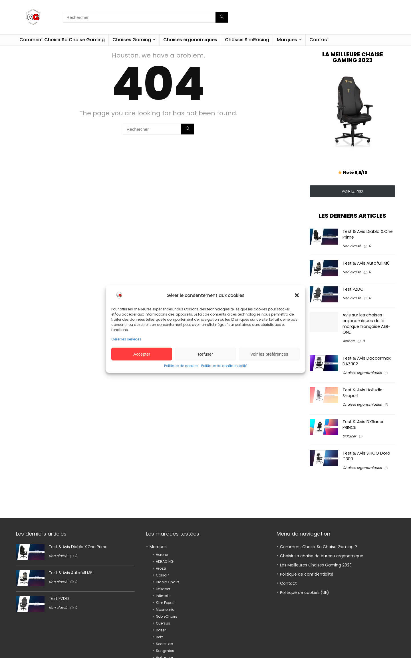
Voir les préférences (269, 354)
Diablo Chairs (168, 582)
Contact (319, 39)
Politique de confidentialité (224, 365)
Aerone (348, 340)
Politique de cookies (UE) (304, 592)
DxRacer (349, 436)
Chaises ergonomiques (190, 39)
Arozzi (161, 568)
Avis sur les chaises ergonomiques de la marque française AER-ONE (366, 323)
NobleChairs (166, 616)
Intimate (163, 595)
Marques (287, 39)
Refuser (205, 354)
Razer (161, 630)
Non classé (351, 245)
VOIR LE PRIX (352, 191)
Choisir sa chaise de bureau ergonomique (321, 556)
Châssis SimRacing (247, 39)
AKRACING (165, 561)
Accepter (141, 354)
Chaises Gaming (131, 39)
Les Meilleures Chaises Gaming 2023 (316, 565)
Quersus (163, 623)
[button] (297, 295)
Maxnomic (165, 609)
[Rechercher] (221, 17)
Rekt (159, 637)
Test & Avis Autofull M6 (366, 263)
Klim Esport (165, 602)
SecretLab (164, 643)
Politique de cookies (181, 365)
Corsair (162, 575)
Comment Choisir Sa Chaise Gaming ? (318, 547)
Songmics (165, 650)
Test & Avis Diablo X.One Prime (78, 547)
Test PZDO (353, 289)
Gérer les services (126, 339)
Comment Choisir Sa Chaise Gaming (62, 39)
